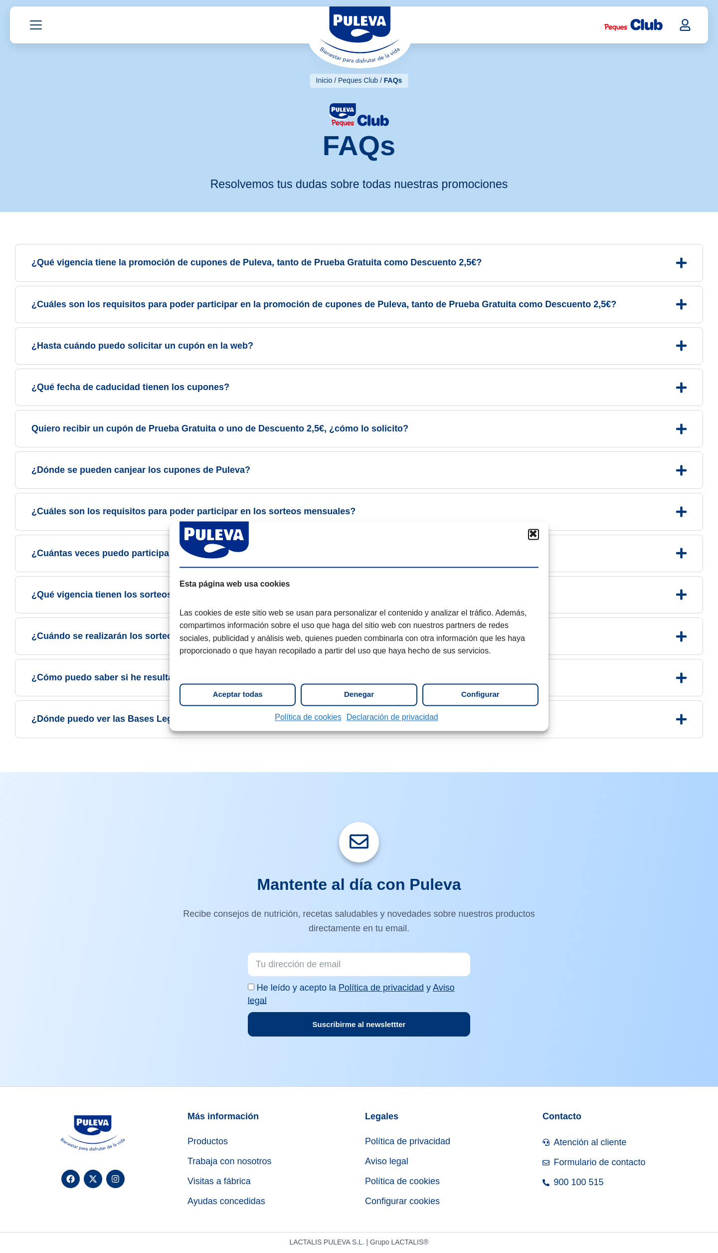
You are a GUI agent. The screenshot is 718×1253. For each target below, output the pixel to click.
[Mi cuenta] (685, 26)
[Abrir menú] (36, 26)
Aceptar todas (238, 694)
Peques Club (358, 80)
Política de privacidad (381, 989)
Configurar (480, 694)
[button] (533, 534)
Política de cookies (308, 717)
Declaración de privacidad (392, 717)
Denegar (359, 694)
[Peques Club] (633, 26)
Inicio (324, 80)
